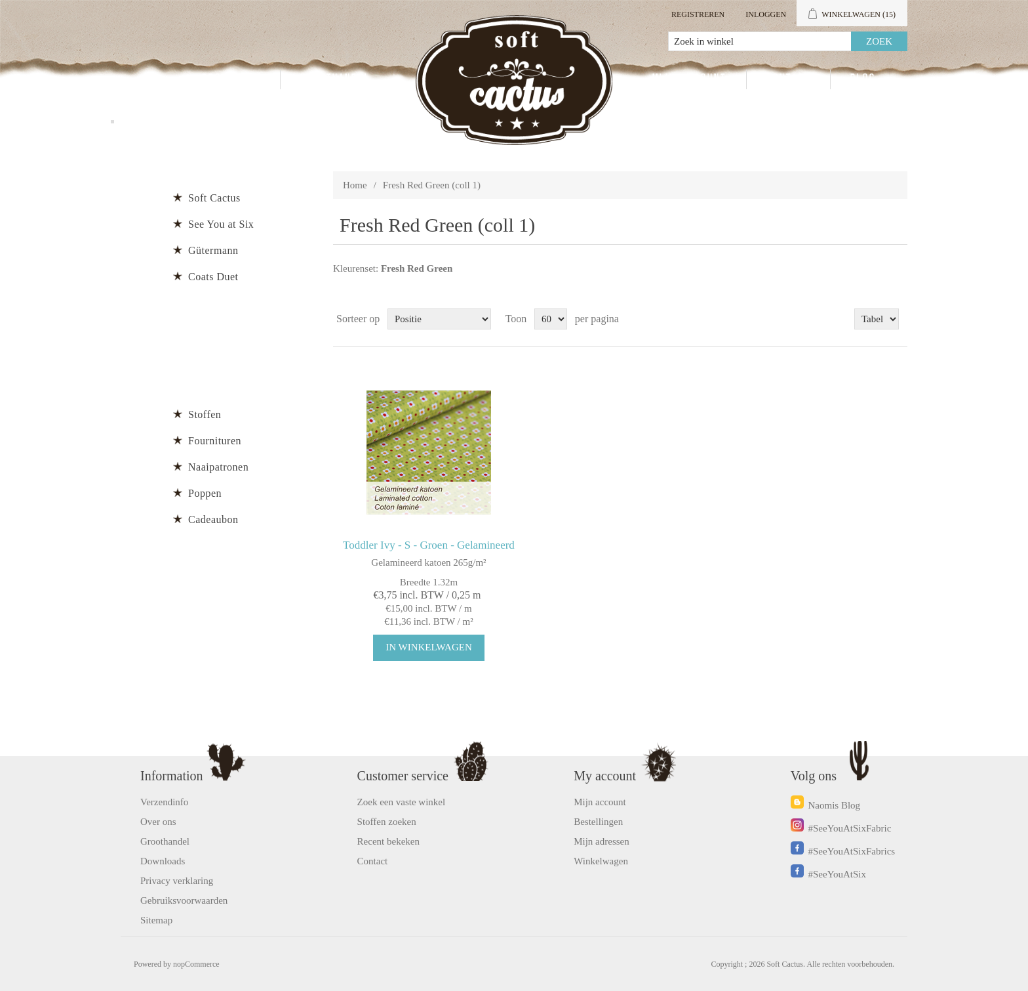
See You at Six (221, 224)
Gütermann (213, 250)
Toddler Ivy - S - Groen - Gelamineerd (429, 545)
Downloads (162, 861)
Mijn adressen (601, 841)
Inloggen (765, 14)
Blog (863, 79)
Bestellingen (598, 821)
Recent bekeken (388, 841)
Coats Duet (213, 276)
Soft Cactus (214, 197)
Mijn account (689, 79)
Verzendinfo (164, 802)
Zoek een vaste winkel (401, 802)
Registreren (697, 14)
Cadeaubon (213, 519)
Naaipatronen (218, 467)
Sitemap (156, 920)
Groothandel (335, 79)
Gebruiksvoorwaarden (183, 900)
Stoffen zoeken (386, 821)
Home (355, 185)
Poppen (205, 493)
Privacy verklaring (176, 880)
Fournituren (214, 440)
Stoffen (204, 414)
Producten (231, 79)
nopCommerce (196, 964)
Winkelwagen (601, 861)
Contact (788, 79)
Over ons (158, 821)
